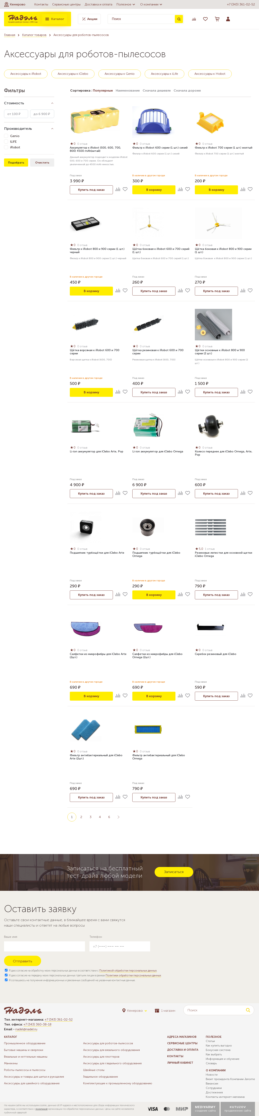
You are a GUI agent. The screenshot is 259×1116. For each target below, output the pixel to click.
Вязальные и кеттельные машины (25, 1056)
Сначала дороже (187, 90)
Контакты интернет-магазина (225, 1097)
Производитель (18, 128)
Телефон (95, 937)
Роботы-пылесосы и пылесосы (24, 1070)
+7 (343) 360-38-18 (37, 1024)
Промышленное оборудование (25, 1043)
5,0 (199, 549)
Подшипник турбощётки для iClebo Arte (97, 553)
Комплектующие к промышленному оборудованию (117, 1083)
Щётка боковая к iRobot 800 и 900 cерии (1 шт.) (223, 250)
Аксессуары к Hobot (209, 74)
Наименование (128, 90)
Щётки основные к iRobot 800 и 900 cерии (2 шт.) (220, 352)
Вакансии (212, 1083)
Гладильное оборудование (100, 1076)
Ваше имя (10, 937)
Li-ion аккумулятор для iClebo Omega (157, 451)
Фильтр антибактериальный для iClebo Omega (158, 757)
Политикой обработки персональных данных (128, 970)
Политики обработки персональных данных (133, 975)
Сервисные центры (66, 4)
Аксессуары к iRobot (25, 74)
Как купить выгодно (219, 1045)
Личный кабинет (180, 1062)
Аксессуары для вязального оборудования (111, 1050)
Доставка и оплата (98, 4)
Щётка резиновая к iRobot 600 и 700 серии (158, 352)
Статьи (210, 1041)
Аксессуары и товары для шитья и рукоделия (34, 1076)
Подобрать (16, 162)
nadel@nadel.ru (26, 1029)
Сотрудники (214, 1088)
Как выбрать (214, 1054)
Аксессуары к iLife (164, 74)
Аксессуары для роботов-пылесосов (108, 1043)
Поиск (179, 19)
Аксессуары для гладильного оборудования (112, 1063)
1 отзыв (210, 549)
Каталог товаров (34, 35)
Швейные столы (93, 1070)
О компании (151, 4)
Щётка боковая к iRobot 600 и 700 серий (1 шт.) (160, 250)
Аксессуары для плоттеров (101, 1056)
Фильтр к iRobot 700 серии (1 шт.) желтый (223, 148)
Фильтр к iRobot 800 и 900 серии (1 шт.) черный (97, 250)
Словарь (211, 1063)
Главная (9, 35)
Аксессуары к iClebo (73, 74)
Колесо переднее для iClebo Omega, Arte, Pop (223, 453)
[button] (14, 4)
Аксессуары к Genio (120, 74)
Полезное (126, 4)
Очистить (42, 162)
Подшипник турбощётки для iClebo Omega (156, 554)
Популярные (103, 90)
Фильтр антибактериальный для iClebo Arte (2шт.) (96, 757)
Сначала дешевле (157, 90)
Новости (212, 1074)
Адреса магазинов (181, 1037)
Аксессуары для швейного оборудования (31, 1083)
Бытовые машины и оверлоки (23, 1050)
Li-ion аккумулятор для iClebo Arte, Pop (96, 451)
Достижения (214, 1092)
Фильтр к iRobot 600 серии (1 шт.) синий (160, 148)
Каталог (54, 19)
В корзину (154, 190)
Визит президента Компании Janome (230, 1079)
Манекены (11, 1063)
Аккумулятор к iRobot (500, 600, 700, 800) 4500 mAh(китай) (95, 149)
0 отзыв (83, 144)
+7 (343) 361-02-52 (241, 4)
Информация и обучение (222, 1059)
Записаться (174, 872)
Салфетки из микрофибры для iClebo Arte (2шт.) (98, 655)
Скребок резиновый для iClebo (215, 654)
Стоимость (14, 103)
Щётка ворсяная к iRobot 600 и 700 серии (94, 352)
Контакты (41, 4)
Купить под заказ (91, 190)
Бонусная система (218, 1050)
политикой (41, 1109)
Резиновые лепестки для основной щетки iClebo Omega (223, 554)
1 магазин (165, 1011)
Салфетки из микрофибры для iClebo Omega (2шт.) (157, 655)
